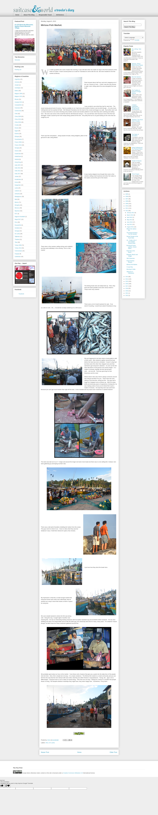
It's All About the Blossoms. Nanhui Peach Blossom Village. (24, 26)
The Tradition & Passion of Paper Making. (136, 92)
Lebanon (17, 191)
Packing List (18, 69)
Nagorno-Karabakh (20, 216)
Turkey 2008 (18, 245)
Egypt (16, 130)
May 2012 (130, 219)
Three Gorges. (136, 174)
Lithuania (17, 193)
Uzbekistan (18, 256)
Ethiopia (17, 136)
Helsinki (17, 159)
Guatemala (18, 153)
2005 (126, 194)
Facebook (21, 294)
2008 (126, 201)
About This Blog (29, 15)
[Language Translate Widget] (134, 37)
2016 (126, 283)
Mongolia (17, 205)
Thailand (17, 239)
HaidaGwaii (18, 156)
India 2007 (17, 165)
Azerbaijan (17, 88)
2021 (126, 293)
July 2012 (129, 224)
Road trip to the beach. (131, 251)
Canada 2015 (18, 102)
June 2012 (130, 222)
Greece (17, 151)
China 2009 (18, 116)
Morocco (17, 208)
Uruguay (17, 253)
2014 (126, 279)
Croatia (17, 125)
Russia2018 (18, 225)
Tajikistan (17, 236)
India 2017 (17, 173)
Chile (16, 113)
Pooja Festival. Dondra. (131, 261)
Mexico (17, 202)
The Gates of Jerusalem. (135, 135)
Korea (16, 182)
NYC (16, 213)
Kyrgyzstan (18, 185)
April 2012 (130, 217)
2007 (126, 199)
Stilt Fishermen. (131, 258)
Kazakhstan (18, 179)
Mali (16, 199)
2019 (126, 291)
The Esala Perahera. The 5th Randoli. (132, 233)
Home (17, 15)
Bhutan (17, 99)
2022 (126, 295)
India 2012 (17, 170)
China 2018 (18, 122)
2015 (126, 281)
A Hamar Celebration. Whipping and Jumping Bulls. (136, 107)
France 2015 (18, 145)
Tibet (16, 242)
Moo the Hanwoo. (136, 77)
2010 (126, 206)
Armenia (17, 82)
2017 (126, 286)
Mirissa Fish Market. (132, 264)
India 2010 (17, 168)
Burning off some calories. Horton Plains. (132, 247)
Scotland (17, 228)
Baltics (16, 90)
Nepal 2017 (18, 219)
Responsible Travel (45, 15)
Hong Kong (18, 162)
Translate (134, 40)
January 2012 (131, 212)
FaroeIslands (18, 139)
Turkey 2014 (18, 248)
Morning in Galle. (131, 269)
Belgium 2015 (18, 96)
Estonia (17, 133)
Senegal (17, 231)
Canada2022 (18, 105)
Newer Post (45, 752)
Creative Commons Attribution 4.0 (73, 773)
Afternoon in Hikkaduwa (130, 272)
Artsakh (17, 85)
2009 (126, 203)
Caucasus (17, 108)
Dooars (17, 128)
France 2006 (18, 142)
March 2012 (130, 215)
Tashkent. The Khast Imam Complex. (137, 120)
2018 (126, 288)
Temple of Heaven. (137, 161)
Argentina (17, 79)
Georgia (17, 148)
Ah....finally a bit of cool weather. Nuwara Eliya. (131, 242)
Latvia (16, 188)
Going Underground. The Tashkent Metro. (137, 148)
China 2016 (18, 119)
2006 (126, 196)
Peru (16, 222)
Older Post (113, 752)
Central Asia (18, 110)
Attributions (60, 15)
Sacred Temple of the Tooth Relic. (132, 237)
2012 (47, 742)
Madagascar (18, 196)
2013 (126, 276)
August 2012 (130, 227)
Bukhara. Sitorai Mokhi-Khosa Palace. (137, 64)
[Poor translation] (7, 785)
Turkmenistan (18, 251)
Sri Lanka (52, 742)
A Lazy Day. (130, 267)
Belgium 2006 (18, 93)
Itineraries (17, 60)
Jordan (16, 176)
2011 (126, 208)
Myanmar (17, 211)
